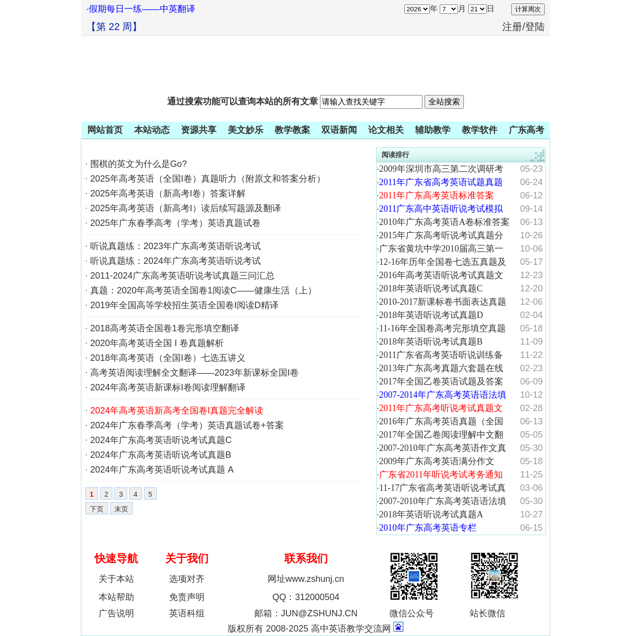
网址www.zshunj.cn (306, 579)
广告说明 (116, 613)
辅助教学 (433, 130)
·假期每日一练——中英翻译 (140, 9)
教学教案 (292, 130)
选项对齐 (187, 579)
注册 (512, 26)
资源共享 (198, 130)
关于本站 (116, 579)
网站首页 (105, 130)
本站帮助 (116, 597)
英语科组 (187, 613)
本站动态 (152, 130)
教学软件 (479, 130)
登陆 (535, 26)
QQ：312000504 (305, 597)
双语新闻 (339, 130)
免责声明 (187, 597)
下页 (97, 509)
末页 (121, 509)
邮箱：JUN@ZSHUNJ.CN (305, 613)
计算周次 (528, 9)
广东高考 (526, 130)
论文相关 (386, 130)
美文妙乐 (245, 130)
